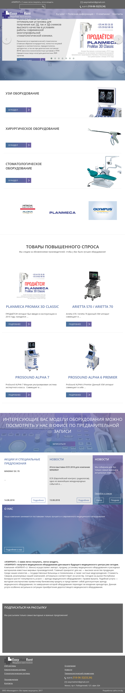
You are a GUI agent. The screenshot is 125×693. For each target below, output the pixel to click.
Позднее (115, 500)
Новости (57, 459)
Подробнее (15, 324)
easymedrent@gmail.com (94, 2)
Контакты (118, 14)
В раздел (13, 109)
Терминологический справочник (79, 673)
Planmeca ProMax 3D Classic (32, 306)
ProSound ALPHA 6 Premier (92, 377)
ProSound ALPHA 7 (32, 377)
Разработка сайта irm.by (113, 690)
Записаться (59, 444)
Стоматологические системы (17, 673)
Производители (11, 679)
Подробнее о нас (14, 549)
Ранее (99, 500)
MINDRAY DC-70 (12, 471)
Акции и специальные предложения (22, 461)
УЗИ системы (10, 666)
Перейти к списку (103, 493)
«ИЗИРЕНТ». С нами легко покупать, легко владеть (32, 2)
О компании (103, 14)
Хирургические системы (15, 669)
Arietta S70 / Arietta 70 (92, 306)
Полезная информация (80, 14)
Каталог (60, 14)
